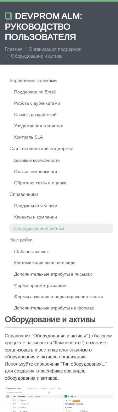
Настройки (20, 239)
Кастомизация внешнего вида (45, 262)
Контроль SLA (28, 137)
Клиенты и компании (35, 216)
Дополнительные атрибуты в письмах (53, 274)
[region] (59, 195)
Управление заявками (33, 80)
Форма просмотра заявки (40, 285)
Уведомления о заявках (38, 125)
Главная (13, 49)
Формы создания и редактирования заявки (58, 296)
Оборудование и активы (39, 228)
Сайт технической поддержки (41, 148)
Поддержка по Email (35, 91)
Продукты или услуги (35, 205)
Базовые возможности (37, 160)
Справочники (23, 194)
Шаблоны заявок (31, 251)
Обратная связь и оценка (40, 182)
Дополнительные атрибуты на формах (54, 307)
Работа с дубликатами (37, 103)
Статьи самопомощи (35, 171)
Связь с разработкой (35, 114)
